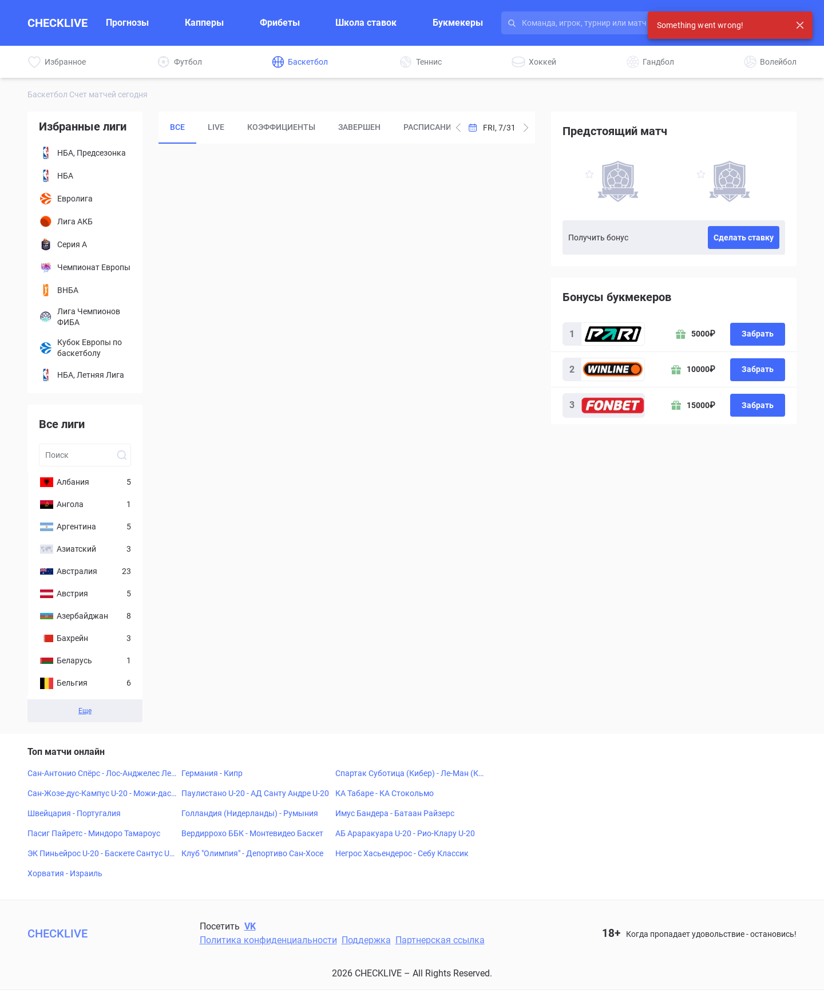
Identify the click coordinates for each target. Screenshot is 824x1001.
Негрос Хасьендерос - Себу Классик (402, 853)
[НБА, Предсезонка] (84, 152)
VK (250, 926)
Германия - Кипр (212, 773)
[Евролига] (84, 198)
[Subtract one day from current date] (526, 127)
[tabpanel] (347, 352)
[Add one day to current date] (458, 127)
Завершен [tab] (359, 127)
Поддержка (366, 940)
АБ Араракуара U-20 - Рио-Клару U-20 (405, 833)
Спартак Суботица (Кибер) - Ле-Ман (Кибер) (409, 774)
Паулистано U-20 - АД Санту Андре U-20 (255, 793)
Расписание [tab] (429, 127)
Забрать (758, 333)
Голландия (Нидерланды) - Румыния (249, 813)
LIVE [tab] (216, 127)
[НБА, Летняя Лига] (84, 374)
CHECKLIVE (57, 23)
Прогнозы (127, 22)
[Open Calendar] (492, 127)
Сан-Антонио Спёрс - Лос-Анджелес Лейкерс (101, 774)
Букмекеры (458, 22)
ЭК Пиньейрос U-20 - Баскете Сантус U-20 (101, 854)
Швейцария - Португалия (74, 813)
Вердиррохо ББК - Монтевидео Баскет (252, 833)
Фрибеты (280, 22)
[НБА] (84, 175)
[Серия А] (84, 244)
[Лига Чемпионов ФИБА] (84, 317)
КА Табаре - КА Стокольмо (384, 793)
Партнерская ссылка (440, 940)
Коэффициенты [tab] (281, 127)
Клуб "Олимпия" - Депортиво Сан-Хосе (252, 853)
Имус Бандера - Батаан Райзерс (394, 813)
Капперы (204, 22)
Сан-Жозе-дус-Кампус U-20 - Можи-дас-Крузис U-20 (100, 794)
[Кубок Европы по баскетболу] (84, 348)
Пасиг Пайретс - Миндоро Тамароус (93, 833)
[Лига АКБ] (84, 221)
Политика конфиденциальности (268, 940)
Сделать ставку (744, 237)
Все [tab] (177, 127)
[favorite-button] (589, 176)
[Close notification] (800, 25)
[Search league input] (85, 455)
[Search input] (621, 22)
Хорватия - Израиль (64, 873)
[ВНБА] (84, 290)
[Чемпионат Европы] (84, 267)
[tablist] (304, 128)
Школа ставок (366, 22)
